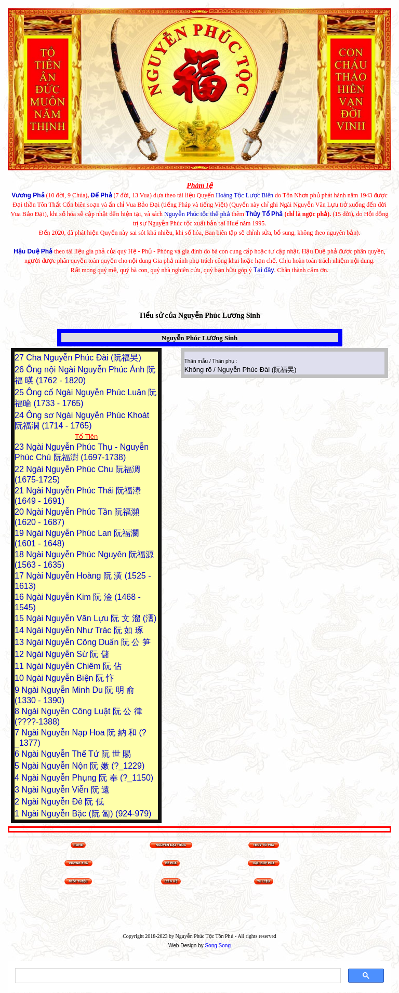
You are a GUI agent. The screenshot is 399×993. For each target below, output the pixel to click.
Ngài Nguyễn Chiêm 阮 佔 (74, 666)
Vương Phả (27, 195)
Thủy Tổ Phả (264, 214)
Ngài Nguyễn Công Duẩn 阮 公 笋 (88, 642)
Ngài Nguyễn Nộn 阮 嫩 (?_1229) (82, 765)
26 (20, 369)
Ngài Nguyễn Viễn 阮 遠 (65, 789)
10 (20, 678)
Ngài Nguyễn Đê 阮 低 (62, 801)
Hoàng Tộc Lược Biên (244, 195)
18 (20, 554)
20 (20, 511)
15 (20, 618)
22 (20, 469)
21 (20, 490)
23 (20, 446)
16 (20, 597)
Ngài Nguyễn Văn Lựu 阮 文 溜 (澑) (91, 618)
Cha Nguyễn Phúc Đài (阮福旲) (83, 357)
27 (20, 357)
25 (20, 392)
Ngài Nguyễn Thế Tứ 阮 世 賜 (76, 753)
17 (20, 575)
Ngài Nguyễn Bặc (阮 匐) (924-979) (86, 813)
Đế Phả (101, 195)
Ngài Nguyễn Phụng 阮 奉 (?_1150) (87, 777)
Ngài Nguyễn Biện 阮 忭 (70, 678)
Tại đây (264, 270)
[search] (177, 976)
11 (20, 666)
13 (20, 642)
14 (20, 630)
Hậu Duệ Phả (33, 251)
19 (20, 533)
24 (20, 415)
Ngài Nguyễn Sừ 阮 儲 (67, 654)
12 (20, 654)
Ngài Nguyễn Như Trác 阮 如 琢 (84, 630)
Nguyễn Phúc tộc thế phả (197, 214)
